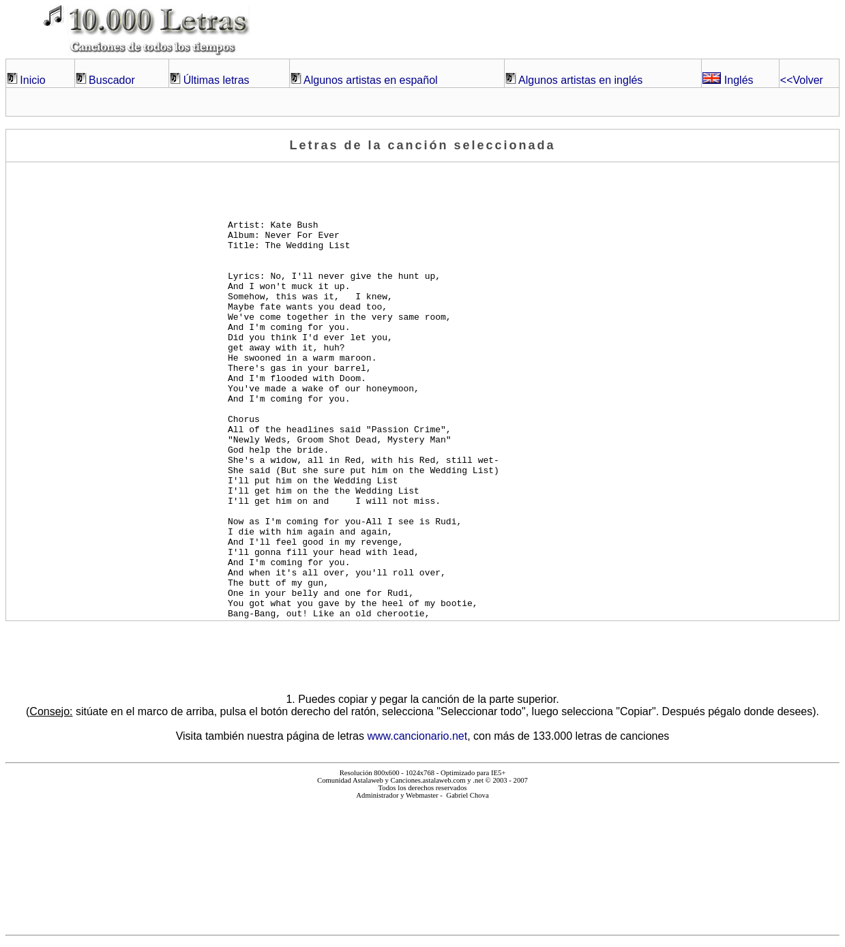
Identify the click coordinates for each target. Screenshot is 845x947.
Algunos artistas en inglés (580, 80)
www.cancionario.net (417, 736)
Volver (801, 80)
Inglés (727, 80)
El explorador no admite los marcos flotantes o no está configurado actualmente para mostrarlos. (422, 861)
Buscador (112, 80)
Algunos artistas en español (370, 80)
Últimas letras (216, 80)
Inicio (32, 80)
